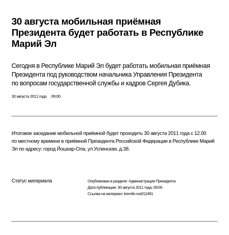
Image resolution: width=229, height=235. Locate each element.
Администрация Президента (152, 181)
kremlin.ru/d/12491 (138, 193)
